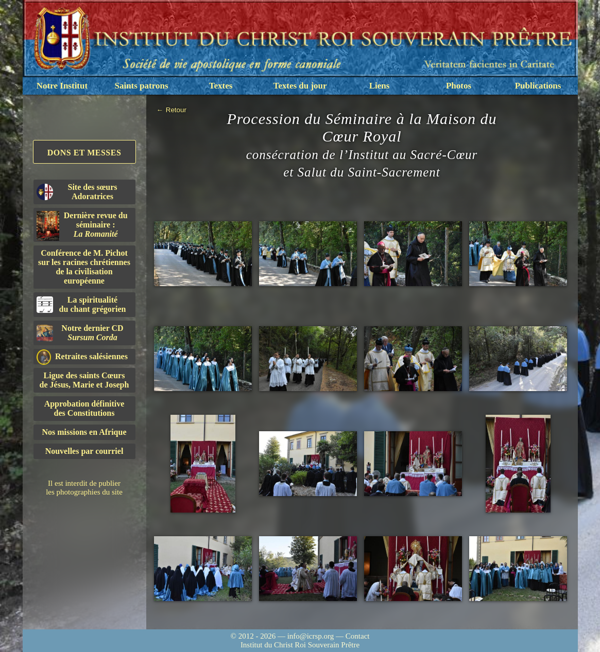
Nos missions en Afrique (84, 432)
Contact (358, 636)
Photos (458, 86)
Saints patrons (141, 86)
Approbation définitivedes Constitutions (84, 408)
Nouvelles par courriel (84, 451)
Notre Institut (62, 86)
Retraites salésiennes (82, 356)
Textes (221, 86)
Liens (379, 86)
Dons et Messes (84, 152)
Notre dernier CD (80, 333)
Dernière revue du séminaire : (82, 226)
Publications (538, 86)
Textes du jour (300, 86)
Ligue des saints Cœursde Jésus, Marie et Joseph (84, 380)
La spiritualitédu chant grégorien (81, 304)
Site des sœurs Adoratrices (77, 192)
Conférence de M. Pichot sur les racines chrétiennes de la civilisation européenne (84, 267)
